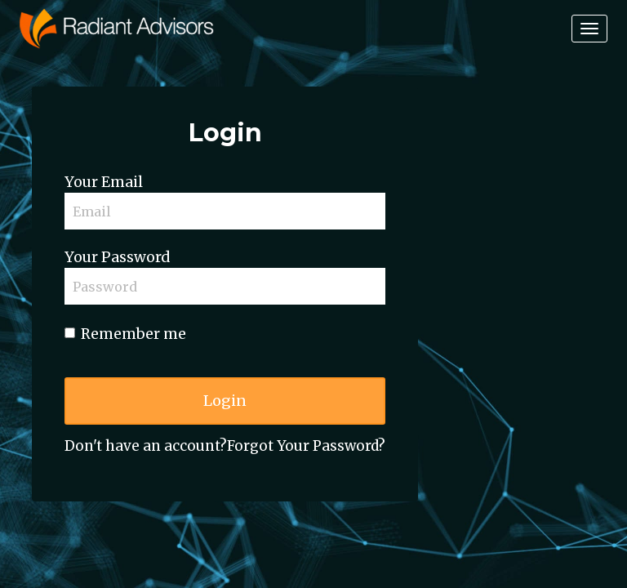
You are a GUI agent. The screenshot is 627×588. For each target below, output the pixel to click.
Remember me (125, 334)
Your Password (117, 257)
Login (225, 400)
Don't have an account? (145, 446)
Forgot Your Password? (306, 446)
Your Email (103, 182)
